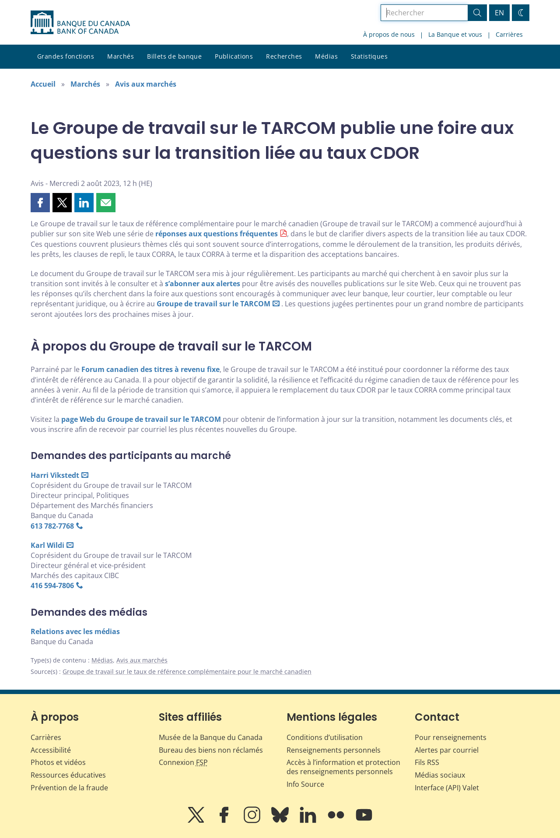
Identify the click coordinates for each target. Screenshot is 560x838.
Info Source (305, 784)
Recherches (284, 56)
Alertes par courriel (447, 750)
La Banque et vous (455, 34)
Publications (234, 56)
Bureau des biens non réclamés (211, 750)
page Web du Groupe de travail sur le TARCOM (141, 419)
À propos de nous (389, 34)
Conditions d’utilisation (325, 737)
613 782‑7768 (52, 526)
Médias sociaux (440, 775)
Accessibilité (51, 750)
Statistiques (369, 56)
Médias (326, 56)
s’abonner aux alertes (202, 283)
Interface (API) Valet (447, 787)
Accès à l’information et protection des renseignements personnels (343, 766)
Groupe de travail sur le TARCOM (213, 304)
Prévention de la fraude (69, 787)
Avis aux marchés (145, 84)
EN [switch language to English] (499, 13)
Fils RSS (427, 762)
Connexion (183, 762)
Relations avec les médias (75, 631)
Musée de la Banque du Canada (210, 737)
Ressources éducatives (68, 775)
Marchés (120, 56)
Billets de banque (174, 56)
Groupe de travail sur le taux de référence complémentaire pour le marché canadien (187, 671)
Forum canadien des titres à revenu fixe (150, 369)
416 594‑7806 (52, 585)
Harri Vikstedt (55, 475)
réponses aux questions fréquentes (216, 233)
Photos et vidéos (58, 762)
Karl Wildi (47, 545)
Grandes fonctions (65, 56)
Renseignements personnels (334, 750)
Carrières (509, 34)
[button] (40, 202)
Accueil (43, 84)
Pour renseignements (450, 737)
